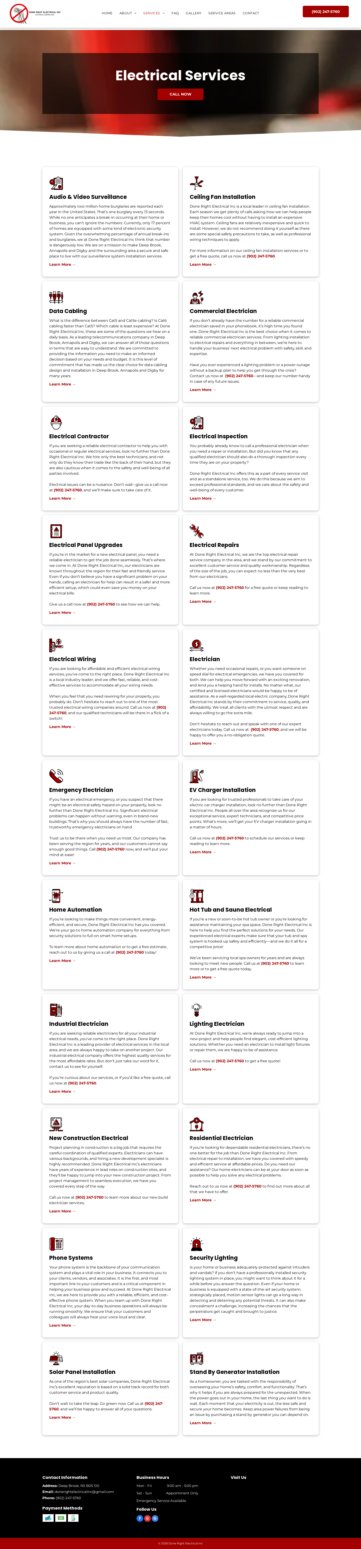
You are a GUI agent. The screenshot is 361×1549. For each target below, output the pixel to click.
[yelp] (147, 1519)
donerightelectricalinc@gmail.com (84, 1491)
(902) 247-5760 (261, 307)
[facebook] (140, 1519)
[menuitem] (107, 13)
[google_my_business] (155, 1519)
